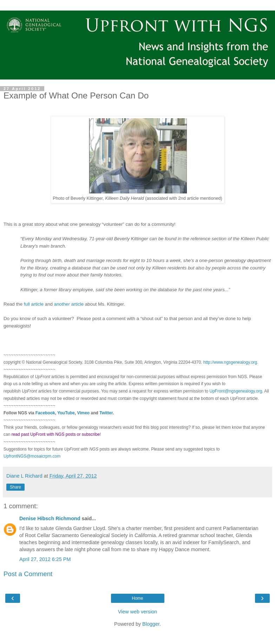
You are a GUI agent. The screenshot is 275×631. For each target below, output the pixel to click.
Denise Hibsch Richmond (49, 518)
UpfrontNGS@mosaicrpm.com (32, 456)
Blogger (150, 624)
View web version (137, 611)
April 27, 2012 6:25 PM (45, 559)
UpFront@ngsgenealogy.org (235, 391)
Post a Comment (28, 574)
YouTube (66, 412)
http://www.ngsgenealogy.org (230, 362)
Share (15, 487)
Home (137, 598)
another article (69, 304)
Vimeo (83, 412)
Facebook (45, 412)
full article (34, 304)
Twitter (106, 412)
